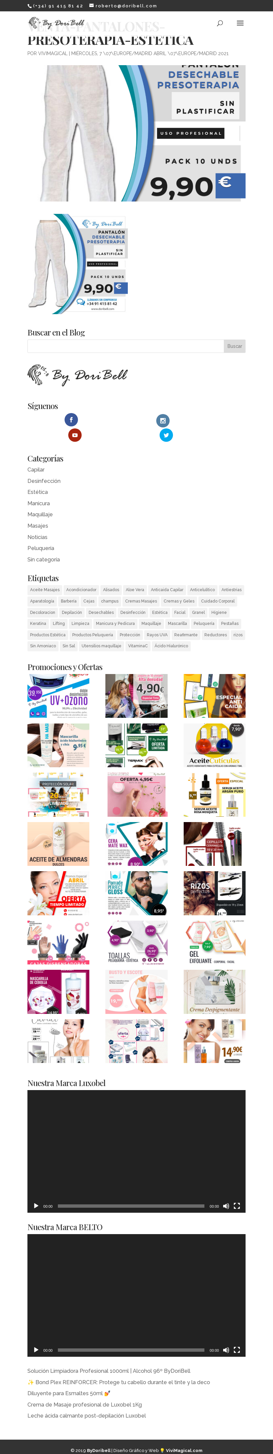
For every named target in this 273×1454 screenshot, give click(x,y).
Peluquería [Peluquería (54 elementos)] (204, 608)
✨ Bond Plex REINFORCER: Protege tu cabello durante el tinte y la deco (118, 1367)
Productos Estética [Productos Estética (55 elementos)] (48, 619)
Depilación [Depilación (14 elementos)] (72, 597)
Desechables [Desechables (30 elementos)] (101, 597)
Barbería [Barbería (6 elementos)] (69, 585)
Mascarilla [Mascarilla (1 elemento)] (177, 608)
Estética (37, 477)
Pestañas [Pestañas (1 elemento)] (230, 608)
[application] (136, 1136)
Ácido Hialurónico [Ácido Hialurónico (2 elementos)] (171, 631)
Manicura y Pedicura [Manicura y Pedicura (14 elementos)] (115, 608)
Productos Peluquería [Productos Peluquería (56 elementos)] (92, 619)
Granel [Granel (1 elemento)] (198, 597)
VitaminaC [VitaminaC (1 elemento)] (138, 631)
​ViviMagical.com (184, 1435)
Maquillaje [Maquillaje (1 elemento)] (151, 608)
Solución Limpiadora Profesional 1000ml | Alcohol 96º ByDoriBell (108, 1355)
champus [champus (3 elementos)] (109, 585)
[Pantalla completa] (237, 1190)
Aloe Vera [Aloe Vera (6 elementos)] (135, 574)
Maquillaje (40, 499)
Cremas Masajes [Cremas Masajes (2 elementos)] (141, 585)
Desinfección (44, 465)
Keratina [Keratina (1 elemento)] (38, 608)
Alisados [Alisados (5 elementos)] (111, 574)
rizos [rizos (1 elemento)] (238, 619)
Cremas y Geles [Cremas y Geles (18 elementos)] (179, 585)
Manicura (38, 488)
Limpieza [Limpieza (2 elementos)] (80, 608)
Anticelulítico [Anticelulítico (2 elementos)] (202, 574)
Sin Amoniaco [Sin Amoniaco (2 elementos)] (43, 631)
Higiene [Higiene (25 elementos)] (219, 597)
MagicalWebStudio (155, 1447)
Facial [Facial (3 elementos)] (179, 597)
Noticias (37, 522)
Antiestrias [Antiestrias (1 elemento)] (231, 574)
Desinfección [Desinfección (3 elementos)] (133, 597)
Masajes (37, 510)
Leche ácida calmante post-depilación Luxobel (86, 1401)
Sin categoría (43, 544)
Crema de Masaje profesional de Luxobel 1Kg (84, 1389)
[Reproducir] (36, 1190)
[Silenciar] (226, 1190)
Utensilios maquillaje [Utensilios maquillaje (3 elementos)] (101, 631)
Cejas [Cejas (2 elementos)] (88, 585)
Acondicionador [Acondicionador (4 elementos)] (81, 574)
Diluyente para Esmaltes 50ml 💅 (69, 1378)
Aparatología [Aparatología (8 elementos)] (42, 585)
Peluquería (40, 533)
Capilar (35, 454)
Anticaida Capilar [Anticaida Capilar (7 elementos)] (167, 574)
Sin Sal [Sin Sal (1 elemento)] (69, 631)
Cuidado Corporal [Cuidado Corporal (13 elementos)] (218, 585)
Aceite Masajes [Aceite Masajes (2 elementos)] (45, 574)
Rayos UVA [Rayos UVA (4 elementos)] (157, 619)
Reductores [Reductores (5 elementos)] (215, 619)
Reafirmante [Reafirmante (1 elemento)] (186, 619)
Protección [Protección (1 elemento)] (130, 619)
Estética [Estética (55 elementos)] (160, 597)
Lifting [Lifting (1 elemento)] (59, 608)
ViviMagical (53, 53)
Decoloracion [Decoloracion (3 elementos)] (42, 597)
